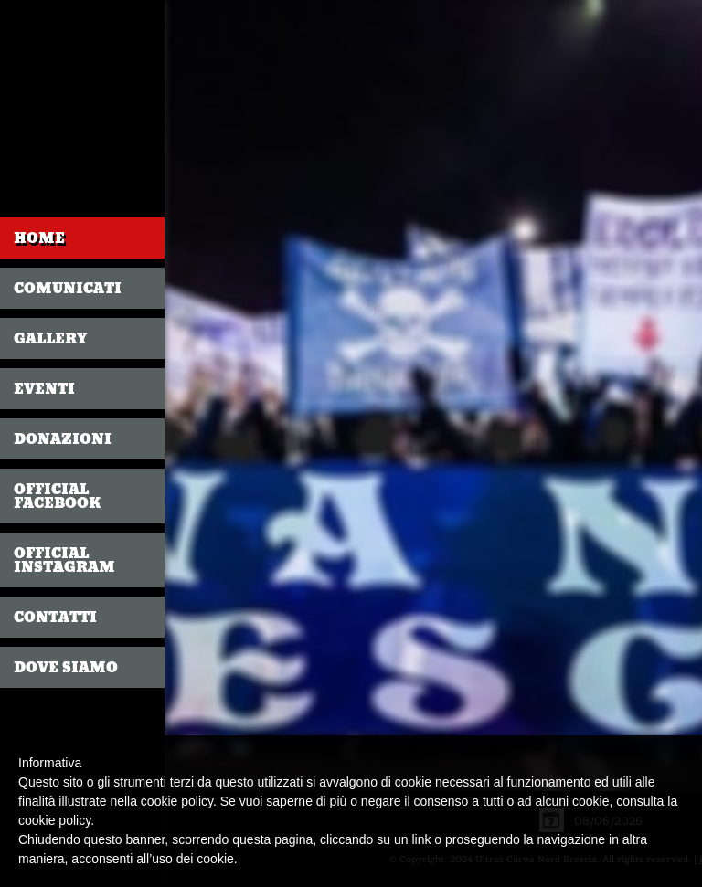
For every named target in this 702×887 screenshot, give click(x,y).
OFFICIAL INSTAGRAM (64, 560)
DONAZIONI (63, 439)
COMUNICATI (68, 288)
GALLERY (50, 338)
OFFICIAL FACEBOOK (57, 496)
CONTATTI (55, 617)
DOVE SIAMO (66, 667)
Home (39, 238)
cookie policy (54, 820)
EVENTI (44, 388)
